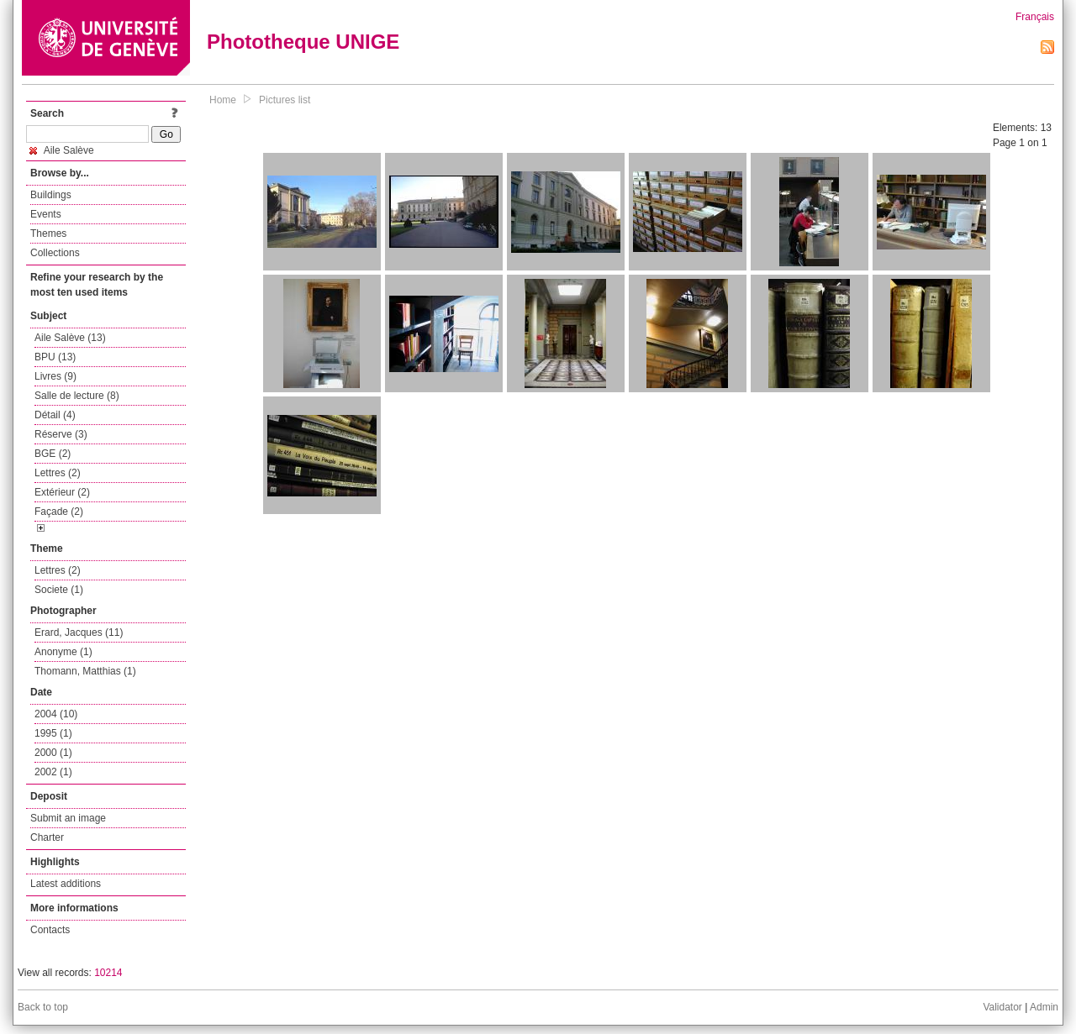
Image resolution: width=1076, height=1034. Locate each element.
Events (45, 214)
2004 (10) (55, 714)
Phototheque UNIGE (303, 41)
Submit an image (68, 818)
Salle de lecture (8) (76, 396)
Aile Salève (61, 150)
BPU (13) (55, 357)
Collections (55, 253)
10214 (108, 973)
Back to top (43, 1007)
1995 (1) (53, 733)
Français (1034, 17)
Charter (47, 837)
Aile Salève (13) (70, 338)
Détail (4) (55, 415)
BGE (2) (52, 453)
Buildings (50, 195)
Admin (1044, 1007)
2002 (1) (53, 772)
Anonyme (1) (63, 652)
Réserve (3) (60, 434)
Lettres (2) (57, 473)
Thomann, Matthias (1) (85, 671)
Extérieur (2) (62, 492)
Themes (48, 233)
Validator (1002, 1007)
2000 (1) (53, 752)
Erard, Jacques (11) (78, 632)
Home (222, 100)
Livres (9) (55, 376)
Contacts (50, 930)
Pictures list (284, 100)
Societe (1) (58, 590)
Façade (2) (58, 511)
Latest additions (65, 884)
